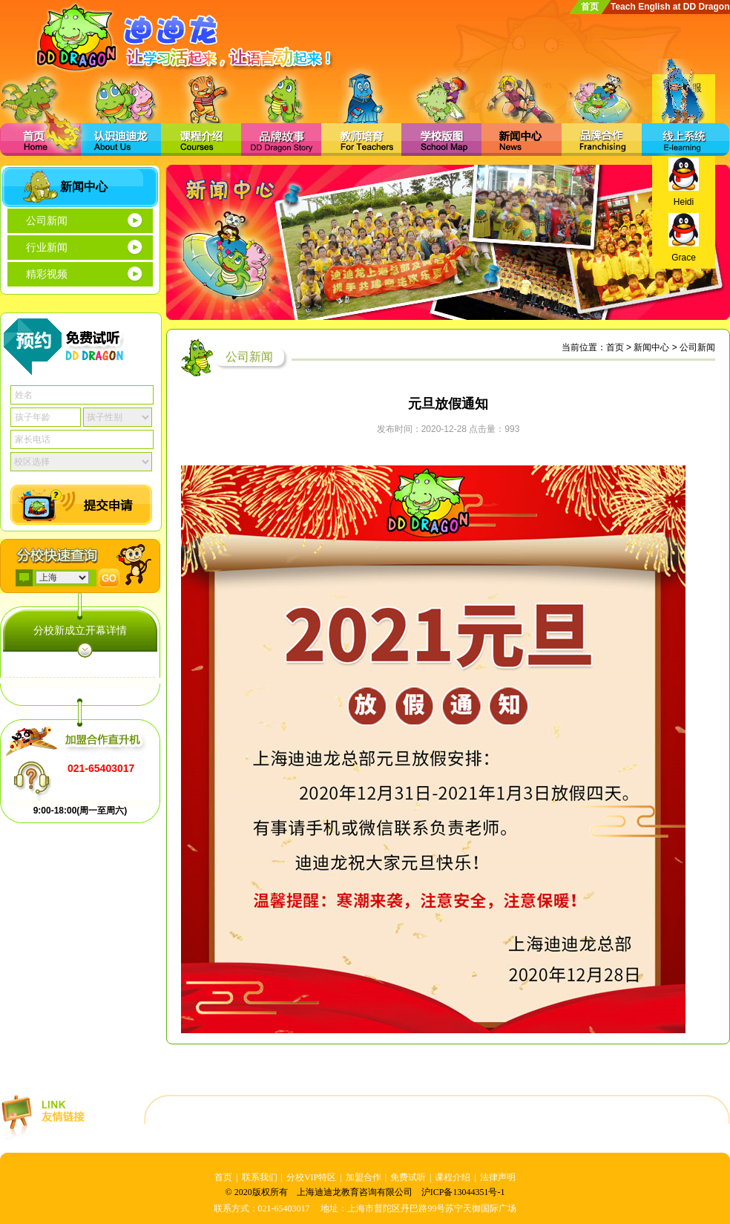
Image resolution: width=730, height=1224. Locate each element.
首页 (590, 6)
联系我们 (259, 1177)
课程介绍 (452, 1177)
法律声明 (498, 1177)
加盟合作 (363, 1177)
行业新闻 (47, 247)
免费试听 (408, 1177)
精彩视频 (47, 274)
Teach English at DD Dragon (670, 6)
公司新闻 (47, 220)
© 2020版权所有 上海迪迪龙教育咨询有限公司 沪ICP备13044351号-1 (365, 1192)
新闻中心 (651, 347)
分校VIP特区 (311, 1177)
